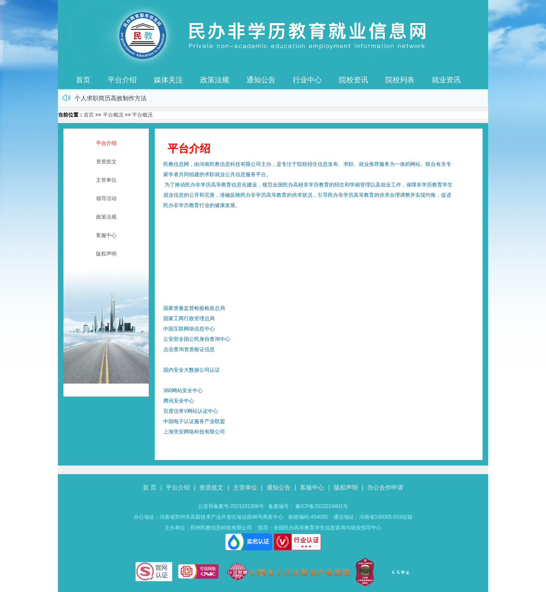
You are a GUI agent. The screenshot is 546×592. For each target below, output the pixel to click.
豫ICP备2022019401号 (321, 506)
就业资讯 (446, 80)
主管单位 (106, 180)
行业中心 (307, 80)
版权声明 (106, 254)
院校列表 (399, 80)
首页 (83, 80)
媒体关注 (168, 80)
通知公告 (261, 80)
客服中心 (106, 235)
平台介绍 (122, 80)
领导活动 (106, 198)
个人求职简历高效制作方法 (111, 98)
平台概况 (113, 115)
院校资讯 (353, 80)
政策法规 (214, 80)
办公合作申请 (385, 487)
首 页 (149, 487)
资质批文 (106, 162)
